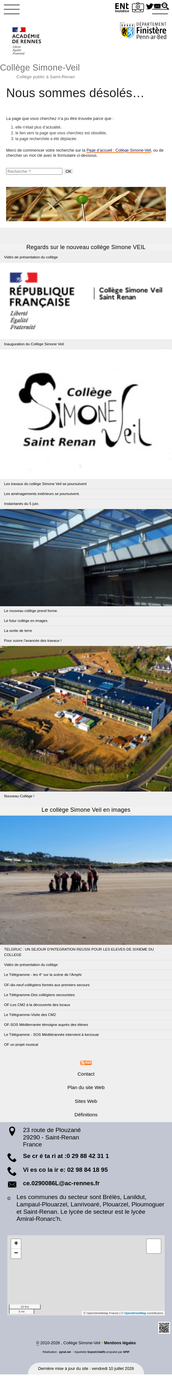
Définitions (86, 1116)
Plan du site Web (86, 1089)
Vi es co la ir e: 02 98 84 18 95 (65, 1171)
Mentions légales (119, 1344)
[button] (164, 6)
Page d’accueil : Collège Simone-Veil (119, 151)
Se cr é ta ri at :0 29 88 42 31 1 (66, 1157)
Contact (86, 1075)
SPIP (127, 1353)
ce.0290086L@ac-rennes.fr (61, 1184)
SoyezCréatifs (96, 1353)
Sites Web (86, 1102)
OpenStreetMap (134, 1314)
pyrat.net (65, 1353)
